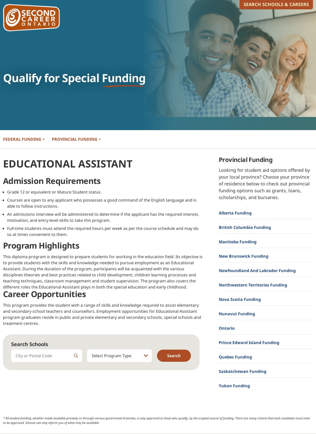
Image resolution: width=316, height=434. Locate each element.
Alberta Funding (235, 213)
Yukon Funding (234, 386)
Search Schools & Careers (276, 4)
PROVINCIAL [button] (76, 139)
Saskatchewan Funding (242, 371)
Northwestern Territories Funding (253, 285)
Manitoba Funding (237, 242)
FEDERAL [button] (24, 139)
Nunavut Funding (237, 314)
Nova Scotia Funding (240, 299)
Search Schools (29, 344)
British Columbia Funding (245, 227)
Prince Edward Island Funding (249, 342)
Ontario (227, 328)
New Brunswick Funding (243, 256)
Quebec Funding (235, 357)
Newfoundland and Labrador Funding (257, 270)
